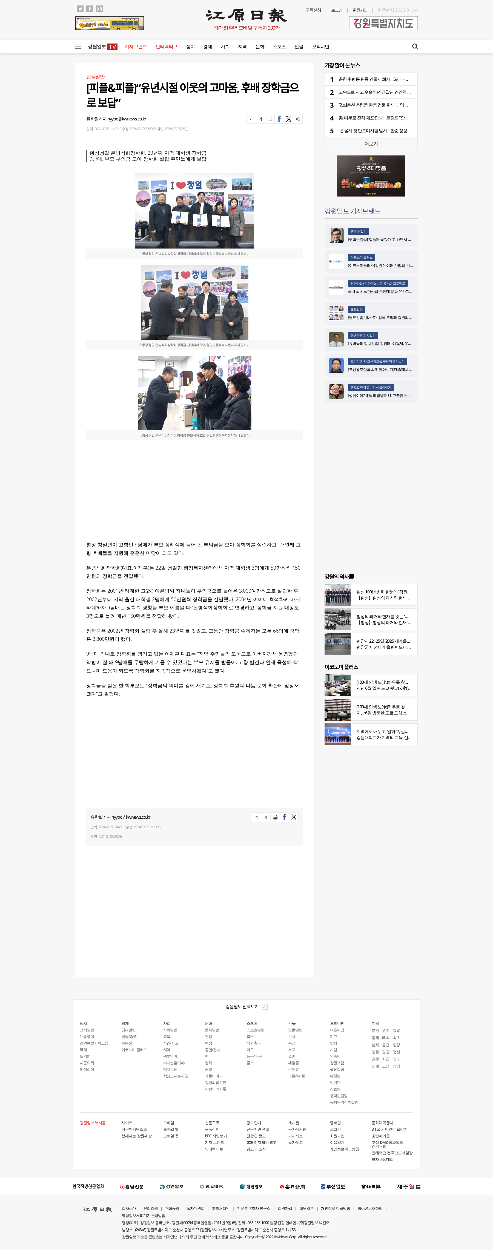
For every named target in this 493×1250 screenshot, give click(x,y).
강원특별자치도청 (94, 1043)
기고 (333, 1036)
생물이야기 (214, 1075)
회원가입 (360, 10)
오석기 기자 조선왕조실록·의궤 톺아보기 (378, 361)
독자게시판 (297, 1129)
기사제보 (295, 1135)
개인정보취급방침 (344, 1148)
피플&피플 (296, 1075)
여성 (208, 1043)
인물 (298, 46)
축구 (250, 1036)
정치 (190, 46)
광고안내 (253, 1122)
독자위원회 (195, 1208)
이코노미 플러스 (361, 257)
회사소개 (129, 1208)
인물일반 (295, 1029)
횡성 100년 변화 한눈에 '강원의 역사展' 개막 (395, 592)
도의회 (85, 1056)
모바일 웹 (171, 1135)
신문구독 (212, 1122)
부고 (291, 1049)
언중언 (335, 1056)
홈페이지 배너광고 (261, 1142)
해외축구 (253, 1043)
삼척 (375, 1044)
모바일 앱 (171, 1129)
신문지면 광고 (257, 1129)
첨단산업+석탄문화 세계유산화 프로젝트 (378, 283)
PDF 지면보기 (216, 1135)
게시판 (293, 1122)
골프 (250, 1062)
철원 (375, 1058)
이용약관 (337, 1142)
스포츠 (279, 46)
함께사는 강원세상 (136, 1135)
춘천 (375, 1030)
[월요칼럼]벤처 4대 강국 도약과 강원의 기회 (382, 317)
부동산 (126, 1043)
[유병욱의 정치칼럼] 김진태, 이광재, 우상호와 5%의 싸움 (392, 343)
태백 (385, 1037)
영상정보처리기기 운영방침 (143, 1215)
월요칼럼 (357, 309)
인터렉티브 (166, 46)
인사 (291, 1036)
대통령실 (87, 1036)
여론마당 (337, 1029)
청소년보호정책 (369, 1208)
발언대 (335, 1082)
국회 (83, 1049)
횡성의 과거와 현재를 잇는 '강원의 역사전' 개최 (398, 616)
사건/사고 (171, 1043)
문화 (260, 46)
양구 (396, 1058)
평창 (385, 1051)
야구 (250, 1049)
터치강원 (170, 1069)
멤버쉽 (335, 1122)
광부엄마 (170, 1056)
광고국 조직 (256, 1148)
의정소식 (87, 1069)
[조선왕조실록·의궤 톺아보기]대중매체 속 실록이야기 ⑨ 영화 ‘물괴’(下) (403, 369)
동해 (375, 1037)
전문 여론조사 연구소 (253, 1208)
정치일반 (87, 1029)
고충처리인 (221, 1208)
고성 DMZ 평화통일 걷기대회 (387, 1144)
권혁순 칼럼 (358, 231)
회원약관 (306, 1208)
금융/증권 (129, 1036)
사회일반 (170, 1029)
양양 (396, 1066)
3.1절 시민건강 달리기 (390, 1129)
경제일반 (128, 1029)
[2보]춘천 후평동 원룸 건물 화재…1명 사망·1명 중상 (384, 105)
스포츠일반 (255, 1029)
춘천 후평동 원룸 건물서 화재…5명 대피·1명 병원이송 (385, 79)
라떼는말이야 (174, 1062)
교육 (166, 1036)
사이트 (126, 1122)
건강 (208, 1036)
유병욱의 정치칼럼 (363, 335)
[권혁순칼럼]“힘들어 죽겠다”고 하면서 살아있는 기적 (389, 239)
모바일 (168, 1122)
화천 (385, 1058)
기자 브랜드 (136, 46)
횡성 (396, 1044)
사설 (333, 1049)
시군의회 (87, 1062)
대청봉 (335, 1075)
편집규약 (172, 1208)
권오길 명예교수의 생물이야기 (371, 387)
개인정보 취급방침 (335, 1208)
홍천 (385, 1044)
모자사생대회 (383, 1159)
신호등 (335, 1089)
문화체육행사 (383, 1122)
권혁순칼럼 (339, 1095)
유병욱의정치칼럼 (344, 1102)
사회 (225, 46)
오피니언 (320, 46)
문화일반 (212, 1029)
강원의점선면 (215, 1082)
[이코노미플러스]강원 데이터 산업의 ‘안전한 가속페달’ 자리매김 (397, 265)
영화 (208, 1062)
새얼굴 (293, 1062)
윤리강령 (151, 1208)
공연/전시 (212, 1049)
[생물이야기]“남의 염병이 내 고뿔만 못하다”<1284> (387, 395)
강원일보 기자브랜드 (352, 210)
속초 (396, 1037)
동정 (291, 1043)
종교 (208, 1069)
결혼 (291, 1056)
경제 (207, 46)
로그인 (337, 10)
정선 (396, 1051)
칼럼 (333, 1043)
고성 (385, 1066)
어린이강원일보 (134, 1129)
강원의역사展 (215, 1089)
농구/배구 (254, 1056)
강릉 (396, 1030)
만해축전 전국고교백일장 (392, 1152)
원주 (385, 1030)
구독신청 (313, 10)
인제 (375, 1066)
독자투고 (295, 1142)
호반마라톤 (381, 1135)
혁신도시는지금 (175, 1075)
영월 (375, 1051)
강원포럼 (337, 1062)
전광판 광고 (256, 1135)
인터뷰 (293, 1069)
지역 (242, 46)
